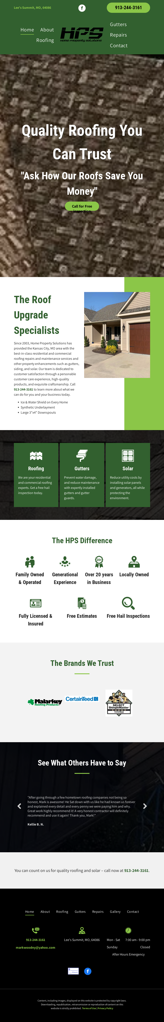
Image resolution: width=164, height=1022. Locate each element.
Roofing (36, 469)
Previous (19, 809)
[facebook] (82, 8)
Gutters (82, 469)
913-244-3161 (23, 389)
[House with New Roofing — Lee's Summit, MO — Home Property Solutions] (117, 335)
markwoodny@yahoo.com (35, 947)
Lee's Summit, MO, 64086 (32, 7)
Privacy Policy (105, 1008)
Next (145, 809)
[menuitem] (27, 29)
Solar (128, 469)
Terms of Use (89, 1008)
